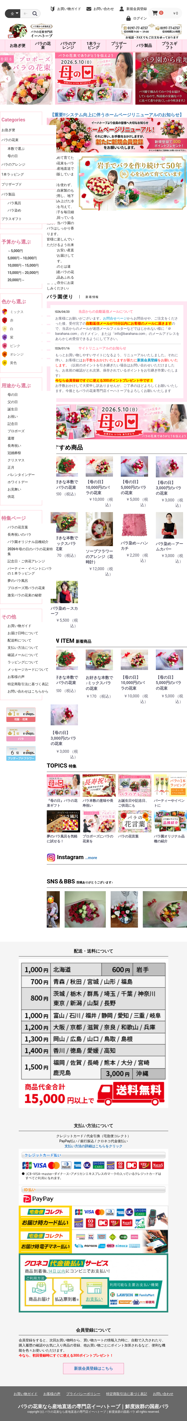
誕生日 (13, 409)
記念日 (13, 424)
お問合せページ (115, 318)
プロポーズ (16, 431)
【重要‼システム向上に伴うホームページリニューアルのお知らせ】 (117, 114)
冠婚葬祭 (14, 453)
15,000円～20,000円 (23, 273)
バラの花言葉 (18, 527)
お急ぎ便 (17, 45)
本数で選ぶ (16, 149)
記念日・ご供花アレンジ (26, 561)
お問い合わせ (163, 1394)
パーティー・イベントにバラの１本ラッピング (30, 571)
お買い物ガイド (19, 626)
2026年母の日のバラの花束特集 (30, 551)
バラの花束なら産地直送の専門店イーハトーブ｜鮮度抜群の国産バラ (93, 1406)
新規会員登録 (147, 360)
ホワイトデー (18, 482)
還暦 (11, 438)
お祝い (13, 416)
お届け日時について (23, 633)
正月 (11, 467)
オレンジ (17, 354)
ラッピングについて (23, 662)
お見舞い (14, 489)
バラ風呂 (14, 203)
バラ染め (14, 210)
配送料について (19, 640)
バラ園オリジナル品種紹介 (28, 542)
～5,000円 (15, 251)
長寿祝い (14, 446)
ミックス (17, 312)
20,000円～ (16, 280)
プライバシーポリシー (83, 1394)
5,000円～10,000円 (22, 258)
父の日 (13, 402)
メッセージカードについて (28, 669)
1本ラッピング (93, 45)
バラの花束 (43, 45)
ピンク (15, 346)
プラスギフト (169, 45)
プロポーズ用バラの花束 (26, 588)
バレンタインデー (21, 475)
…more (91, 857)
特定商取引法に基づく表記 (28, 684)
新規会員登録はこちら (93, 1368)
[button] (7, 79)
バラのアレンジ (68, 45)
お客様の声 (16, 677)
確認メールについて (23, 655)
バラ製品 (144, 45)
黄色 (13, 363)
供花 (11, 497)
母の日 (13, 156)
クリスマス (16, 460)
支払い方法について (23, 648)
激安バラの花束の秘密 (25, 595)
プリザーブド (119, 45)
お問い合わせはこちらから (28, 691)
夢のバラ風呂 (18, 581)
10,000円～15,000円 (23, 265)
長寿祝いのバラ (19, 534)
